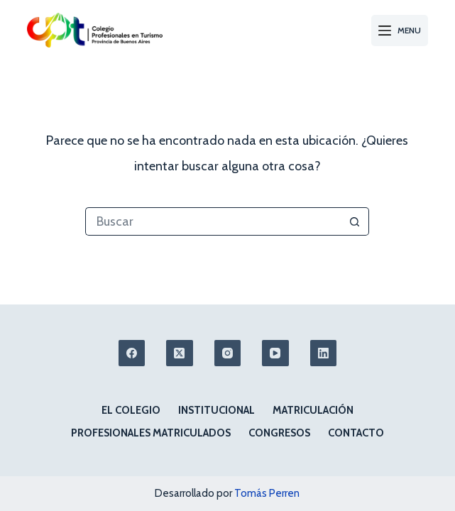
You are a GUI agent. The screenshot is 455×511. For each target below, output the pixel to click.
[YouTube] (275, 353)
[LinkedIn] (323, 353)
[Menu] (399, 30)
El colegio (131, 410)
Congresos (279, 433)
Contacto (356, 433)
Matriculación (313, 410)
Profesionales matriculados (151, 433)
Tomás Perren (267, 493)
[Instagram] (227, 353)
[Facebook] (132, 353)
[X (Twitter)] (179, 353)
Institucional (216, 410)
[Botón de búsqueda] (355, 221)
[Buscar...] (213, 221)
